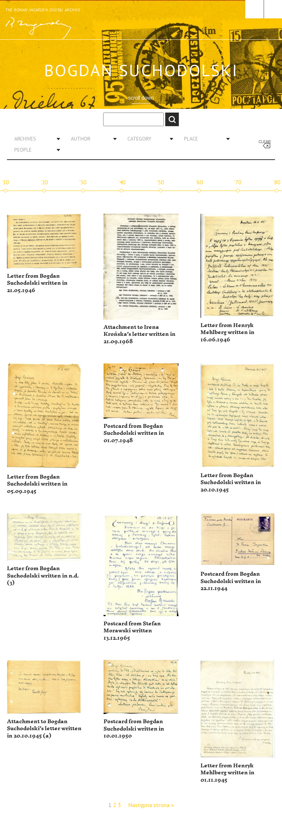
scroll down (141, 98)
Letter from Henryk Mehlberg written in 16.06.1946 (227, 332)
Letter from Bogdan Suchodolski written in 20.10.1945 (230, 482)
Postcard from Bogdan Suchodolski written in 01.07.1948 (134, 433)
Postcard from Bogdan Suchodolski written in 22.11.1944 (230, 581)
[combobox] (34, 139)
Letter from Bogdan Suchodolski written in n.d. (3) (43, 575)
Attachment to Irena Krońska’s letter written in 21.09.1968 (140, 334)
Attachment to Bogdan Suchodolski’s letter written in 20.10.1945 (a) (44, 728)
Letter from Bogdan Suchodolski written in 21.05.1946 (37, 283)
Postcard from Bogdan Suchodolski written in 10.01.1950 (134, 728)
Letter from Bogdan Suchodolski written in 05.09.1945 (37, 484)
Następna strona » (151, 805)
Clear (264, 142)
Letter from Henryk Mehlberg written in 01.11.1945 (227, 772)
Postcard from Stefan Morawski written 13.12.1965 (132, 630)
